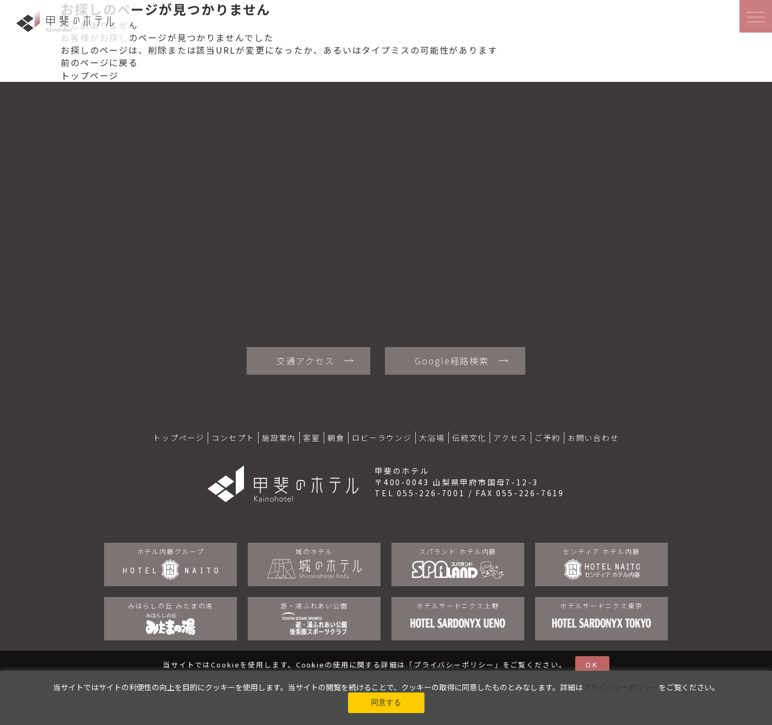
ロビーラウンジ (382, 437)
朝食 (336, 437)
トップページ (90, 75)
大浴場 (432, 437)
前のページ (85, 62)
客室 (311, 437)
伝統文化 (469, 437)
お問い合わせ (593, 437)
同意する (386, 702)
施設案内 (279, 437)
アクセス (510, 437)
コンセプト (232, 437)
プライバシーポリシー (454, 664)
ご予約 (548, 437)
